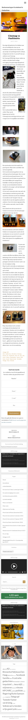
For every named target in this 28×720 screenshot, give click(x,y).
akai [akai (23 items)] (10, 669)
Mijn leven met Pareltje (8, 509)
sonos (4, 359)
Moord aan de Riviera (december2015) (12, 512)
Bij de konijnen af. (14, 431)
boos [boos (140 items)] (18, 672)
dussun (4, 355)
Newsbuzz (11, 718)
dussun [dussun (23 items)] (14, 675)
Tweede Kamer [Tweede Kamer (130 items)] (10, 699)
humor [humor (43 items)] (23, 681)
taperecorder (13, 359)
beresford (14, 354)
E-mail (14, 398)
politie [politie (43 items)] (13, 691)
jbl (18, 355)
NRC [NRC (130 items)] (9, 690)
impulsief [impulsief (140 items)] (7, 684)
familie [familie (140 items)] (6, 678)
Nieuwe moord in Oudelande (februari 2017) (14, 530)
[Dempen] (22, 572)
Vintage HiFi (6, 352)
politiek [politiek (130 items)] (19, 690)
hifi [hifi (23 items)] (20, 681)
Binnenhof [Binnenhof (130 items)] (7, 672)
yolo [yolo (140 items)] (15, 709)
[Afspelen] (3, 572)
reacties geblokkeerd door (14, 596)
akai (4, 354)
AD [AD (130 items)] (8, 668)
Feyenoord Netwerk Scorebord (9, 446)
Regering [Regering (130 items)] (7, 693)
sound (7, 359)
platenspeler (13, 357)
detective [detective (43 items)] (10, 675)
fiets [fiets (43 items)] (10, 678)
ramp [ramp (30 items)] (24, 691)
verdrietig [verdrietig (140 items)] (7, 702)
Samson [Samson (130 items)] (20, 693)
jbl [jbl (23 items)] (12, 684)
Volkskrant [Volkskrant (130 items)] (8, 706)
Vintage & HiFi (6, 537)
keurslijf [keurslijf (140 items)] (18, 684)
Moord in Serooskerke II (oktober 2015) (13, 515)
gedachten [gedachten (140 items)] (8, 681)
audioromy (8, 354)
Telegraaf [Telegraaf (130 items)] (15, 696)
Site (14, 405)
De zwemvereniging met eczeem (11, 493)
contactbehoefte (7, 486)
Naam (14, 391)
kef (23, 355)
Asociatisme (6, 483)
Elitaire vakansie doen (14, 436)
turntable (19, 359)
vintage (4, 360)
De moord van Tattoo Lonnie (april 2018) (13, 489)
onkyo (7, 357)
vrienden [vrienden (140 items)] (17, 706)
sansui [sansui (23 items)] (4, 697)
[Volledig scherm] (25, 572)
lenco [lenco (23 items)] (23, 684)
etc (7, 355)
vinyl (8, 360)
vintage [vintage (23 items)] (13, 703)
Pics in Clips (6, 533)
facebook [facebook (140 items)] (20, 675)
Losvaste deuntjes (7, 499)
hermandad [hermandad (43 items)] (16, 681)
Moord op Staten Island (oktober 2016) (13, 522)
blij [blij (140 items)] (14, 672)
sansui (18, 357)
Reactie (14, 378)
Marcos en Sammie (7, 502)
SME (21, 357)
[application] (14, 460)
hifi (16, 355)
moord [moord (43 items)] (14, 688)
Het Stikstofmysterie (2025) (10, 496)
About (4, 479)
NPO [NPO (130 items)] (5, 690)
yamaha (12, 360)
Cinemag (19, 354)
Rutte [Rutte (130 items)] (14, 693)
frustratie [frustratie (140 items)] (16, 678)
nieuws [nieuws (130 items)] (19, 687)
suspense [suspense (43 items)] (7, 697)
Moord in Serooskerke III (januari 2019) (13, 519)
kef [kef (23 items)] (13, 684)
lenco (4, 357)
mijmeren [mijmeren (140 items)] (7, 687)
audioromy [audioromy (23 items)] (14, 669)
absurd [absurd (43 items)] (4, 669)
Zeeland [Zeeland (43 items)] (19, 709)
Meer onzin (5, 506)
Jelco (20, 355)
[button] (14, 566)
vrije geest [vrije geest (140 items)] (8, 709)
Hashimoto (11, 355)
